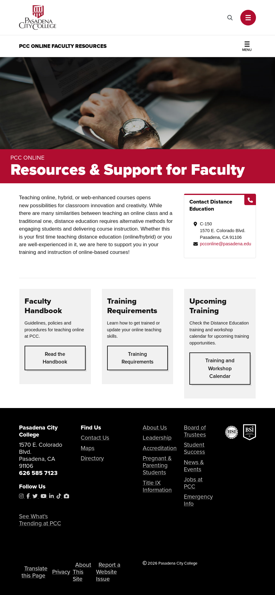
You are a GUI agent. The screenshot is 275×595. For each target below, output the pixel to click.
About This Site (82, 571)
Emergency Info (198, 500)
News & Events (194, 466)
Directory (92, 458)
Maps (88, 448)
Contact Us (95, 437)
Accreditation (160, 448)
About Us (155, 427)
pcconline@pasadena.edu (225, 243)
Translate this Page (34, 572)
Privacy (61, 571)
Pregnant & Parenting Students (157, 465)
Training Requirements (137, 358)
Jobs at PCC (193, 483)
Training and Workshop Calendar (219, 368)
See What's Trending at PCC (40, 520)
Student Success (194, 448)
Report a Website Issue (108, 571)
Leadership (157, 437)
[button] (248, 17)
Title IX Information (157, 486)
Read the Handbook (55, 358)
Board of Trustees (195, 431)
